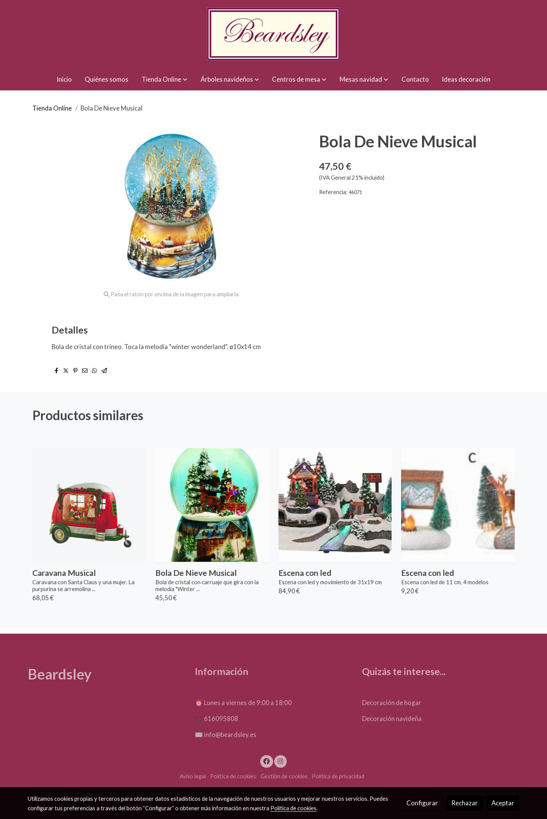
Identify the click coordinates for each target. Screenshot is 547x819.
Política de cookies (233, 776)
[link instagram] (280, 760)
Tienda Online (52, 108)
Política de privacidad (338, 776)
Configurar (422, 803)
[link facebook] (266, 760)
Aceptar (503, 803)
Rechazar (464, 803)
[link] (273, 34)
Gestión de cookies (284, 776)
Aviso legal (193, 776)
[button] (164, 79)
